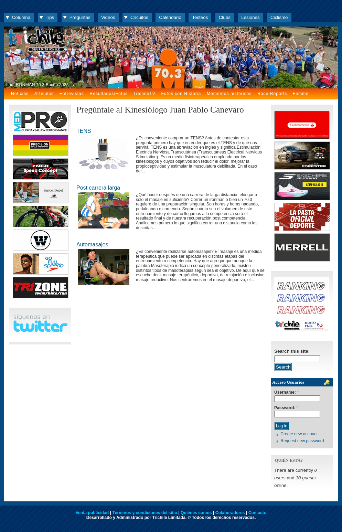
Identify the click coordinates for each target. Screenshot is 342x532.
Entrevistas (72, 93)
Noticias (20, 93)
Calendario (170, 17)
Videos (108, 17)
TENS (83, 131)
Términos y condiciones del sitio (144, 512)
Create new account (299, 434)
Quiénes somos (196, 512)
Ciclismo (279, 17)
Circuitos (139, 17)
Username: (286, 392)
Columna (21, 17)
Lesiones (250, 17)
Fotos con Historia (181, 93)
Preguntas (80, 17)
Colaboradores (230, 512)
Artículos (44, 93)
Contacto (257, 512)
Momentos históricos (229, 93)
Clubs (225, 17)
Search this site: (292, 351)
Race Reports (272, 93)
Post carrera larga (98, 188)
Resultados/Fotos (108, 93)
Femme (301, 93)
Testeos (200, 17)
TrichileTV (144, 93)
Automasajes (92, 244)
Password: (286, 408)
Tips (50, 17)
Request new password (302, 440)
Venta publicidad (92, 512)
